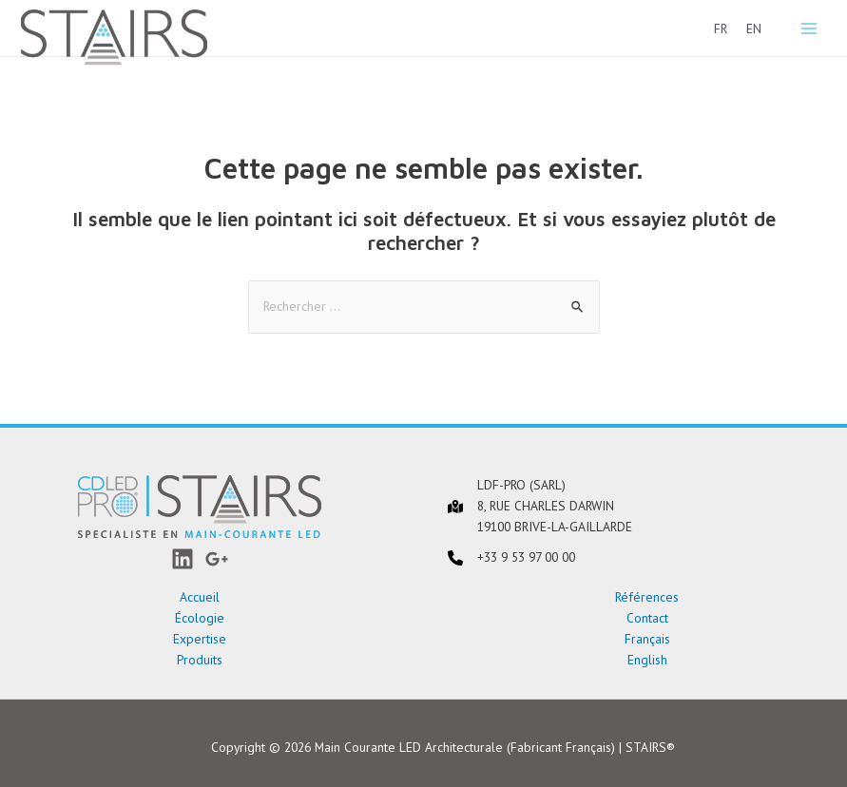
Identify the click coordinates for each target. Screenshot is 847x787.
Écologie (199, 617)
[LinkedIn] (182, 558)
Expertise (199, 638)
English (647, 659)
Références (647, 596)
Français (647, 638)
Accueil (200, 596)
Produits (199, 659)
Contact (647, 617)
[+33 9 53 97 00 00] (511, 557)
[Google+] (216, 558)
